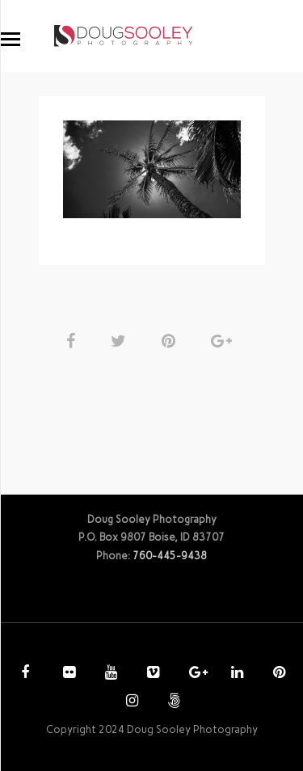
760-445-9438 (170, 556)
